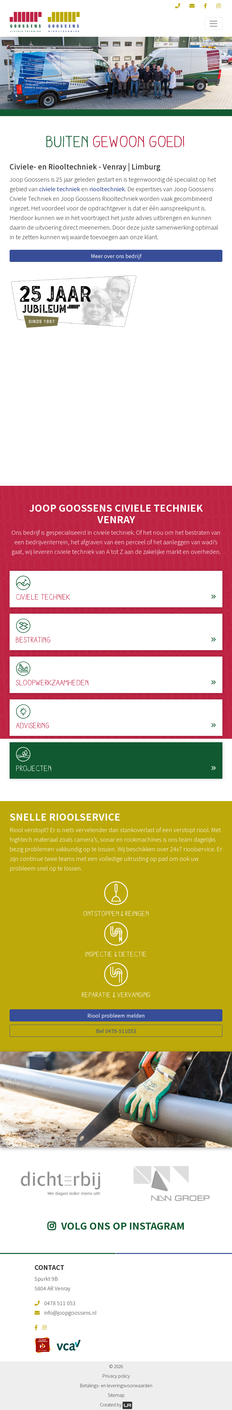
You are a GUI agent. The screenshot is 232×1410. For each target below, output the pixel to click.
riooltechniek (107, 189)
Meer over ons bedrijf (116, 256)
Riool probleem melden (116, 1015)
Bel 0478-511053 (116, 1031)
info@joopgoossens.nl (70, 1312)
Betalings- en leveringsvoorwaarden (116, 1385)
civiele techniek (59, 189)
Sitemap (116, 1395)
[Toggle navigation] (213, 23)
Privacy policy (116, 1376)
